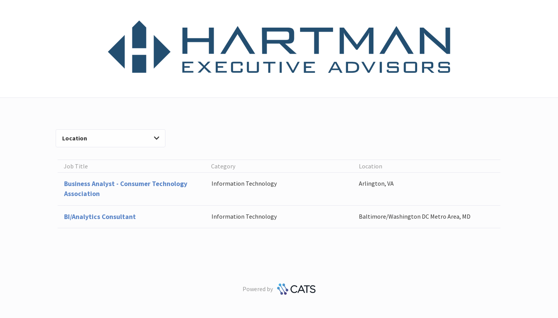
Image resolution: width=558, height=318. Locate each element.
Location (110, 138)
